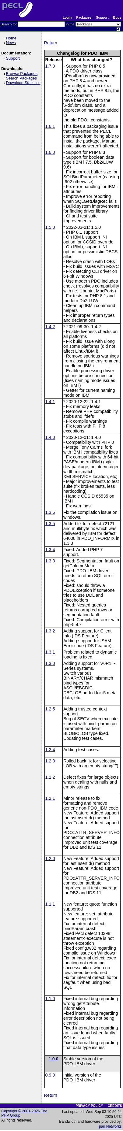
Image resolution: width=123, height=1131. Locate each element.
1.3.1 (50, 652)
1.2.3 (50, 760)
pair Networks (110, 1126)
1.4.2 (50, 326)
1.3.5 (50, 523)
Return (50, 42)
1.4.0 (50, 437)
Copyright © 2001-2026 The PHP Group (24, 1113)
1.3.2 (50, 631)
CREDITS (114, 1105)
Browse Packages (23, 73)
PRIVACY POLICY (89, 1105)
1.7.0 (50, 66)
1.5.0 (50, 227)
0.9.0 (50, 1075)
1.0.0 (53, 1058)
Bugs (117, 17)
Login (67, 17)
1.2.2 (50, 777)
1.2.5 (50, 708)
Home (12, 38)
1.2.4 (50, 749)
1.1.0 (50, 998)
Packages (83, 17)
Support (102, 17)
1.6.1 (50, 126)
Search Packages (22, 78)
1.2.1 (50, 798)
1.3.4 (50, 549)
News (12, 42)
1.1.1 (50, 904)
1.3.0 (50, 663)
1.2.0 (50, 858)
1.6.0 (50, 152)
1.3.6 (50, 512)
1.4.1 (50, 401)
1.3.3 (50, 560)
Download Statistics (24, 82)
